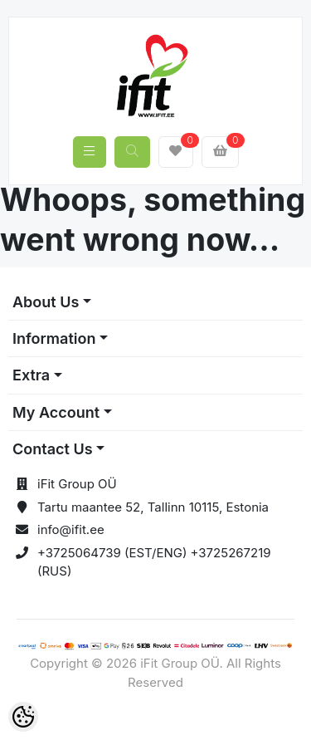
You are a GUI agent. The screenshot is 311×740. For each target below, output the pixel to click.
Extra (31, 375)
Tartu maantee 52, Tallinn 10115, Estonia (153, 507)
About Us (45, 302)
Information (53, 338)
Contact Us (52, 449)
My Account (56, 412)
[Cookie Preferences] (23, 717)
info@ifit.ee (70, 529)
